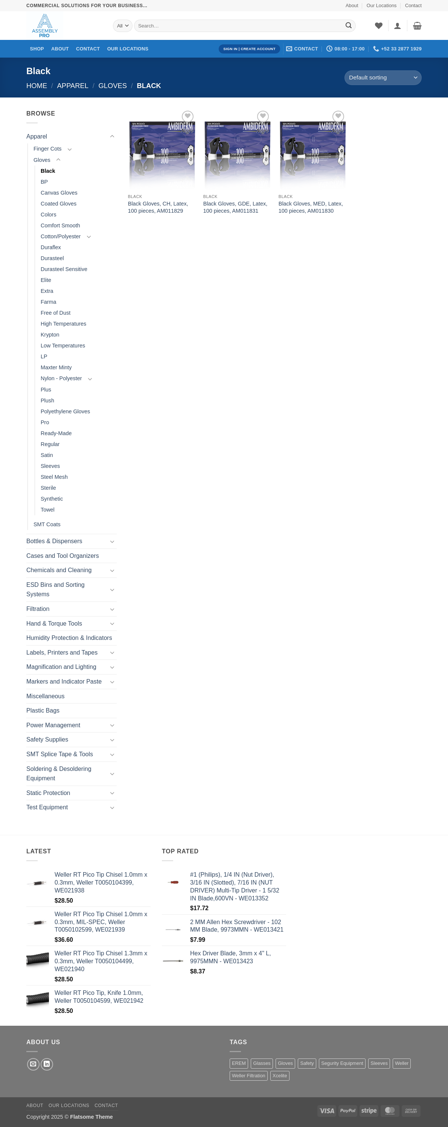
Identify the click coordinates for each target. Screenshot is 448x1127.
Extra (47, 291)
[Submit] (348, 26)
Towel (48, 510)
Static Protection (48, 793)
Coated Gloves (58, 204)
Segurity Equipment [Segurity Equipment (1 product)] (342, 1063)
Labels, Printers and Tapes (62, 652)
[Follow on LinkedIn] (47, 1064)
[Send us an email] (33, 1064)
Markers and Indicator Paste (64, 681)
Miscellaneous (45, 696)
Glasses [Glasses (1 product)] (261, 1063)
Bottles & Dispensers (54, 541)
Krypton (50, 335)
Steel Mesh (54, 477)
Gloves (112, 86)
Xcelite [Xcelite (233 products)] (280, 1075)
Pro (45, 422)
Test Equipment (47, 807)
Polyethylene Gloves (65, 411)
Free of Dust (55, 313)
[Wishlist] (378, 25)
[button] (397, 25)
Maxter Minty (56, 367)
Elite (46, 280)
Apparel (72, 86)
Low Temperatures (63, 346)
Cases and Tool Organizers (62, 556)
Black (48, 171)
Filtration (37, 609)
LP (44, 356)
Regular (50, 444)
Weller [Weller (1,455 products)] (401, 1063)
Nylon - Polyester (61, 378)
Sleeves (50, 466)
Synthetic (52, 499)
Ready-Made (56, 433)
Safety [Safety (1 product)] (307, 1063)
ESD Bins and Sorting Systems (55, 590)
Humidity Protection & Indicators (69, 638)
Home (36, 86)
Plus (46, 390)
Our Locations (382, 5)
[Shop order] (383, 77)
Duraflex (51, 247)
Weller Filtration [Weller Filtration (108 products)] (248, 1075)
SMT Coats (47, 524)
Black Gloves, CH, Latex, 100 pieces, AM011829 (158, 207)
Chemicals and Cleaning (58, 570)
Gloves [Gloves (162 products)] (285, 1063)
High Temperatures (63, 324)
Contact (413, 5)
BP (44, 182)
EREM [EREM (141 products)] (239, 1063)
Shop (37, 49)
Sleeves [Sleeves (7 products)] (379, 1063)
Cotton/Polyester (61, 236)
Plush (47, 400)
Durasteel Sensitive (64, 269)
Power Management (53, 725)
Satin (47, 455)
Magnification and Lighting (61, 667)
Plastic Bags (42, 710)
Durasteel (52, 258)
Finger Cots (47, 149)
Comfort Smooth (60, 225)
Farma (48, 302)
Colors (48, 215)
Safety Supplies (47, 739)
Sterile (48, 488)
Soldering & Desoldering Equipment (58, 774)
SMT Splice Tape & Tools (59, 754)
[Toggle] (112, 136)
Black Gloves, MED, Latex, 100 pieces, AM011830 (311, 207)
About (352, 5)
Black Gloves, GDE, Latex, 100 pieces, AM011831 (235, 207)
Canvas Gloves (59, 193)
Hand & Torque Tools (54, 623)
